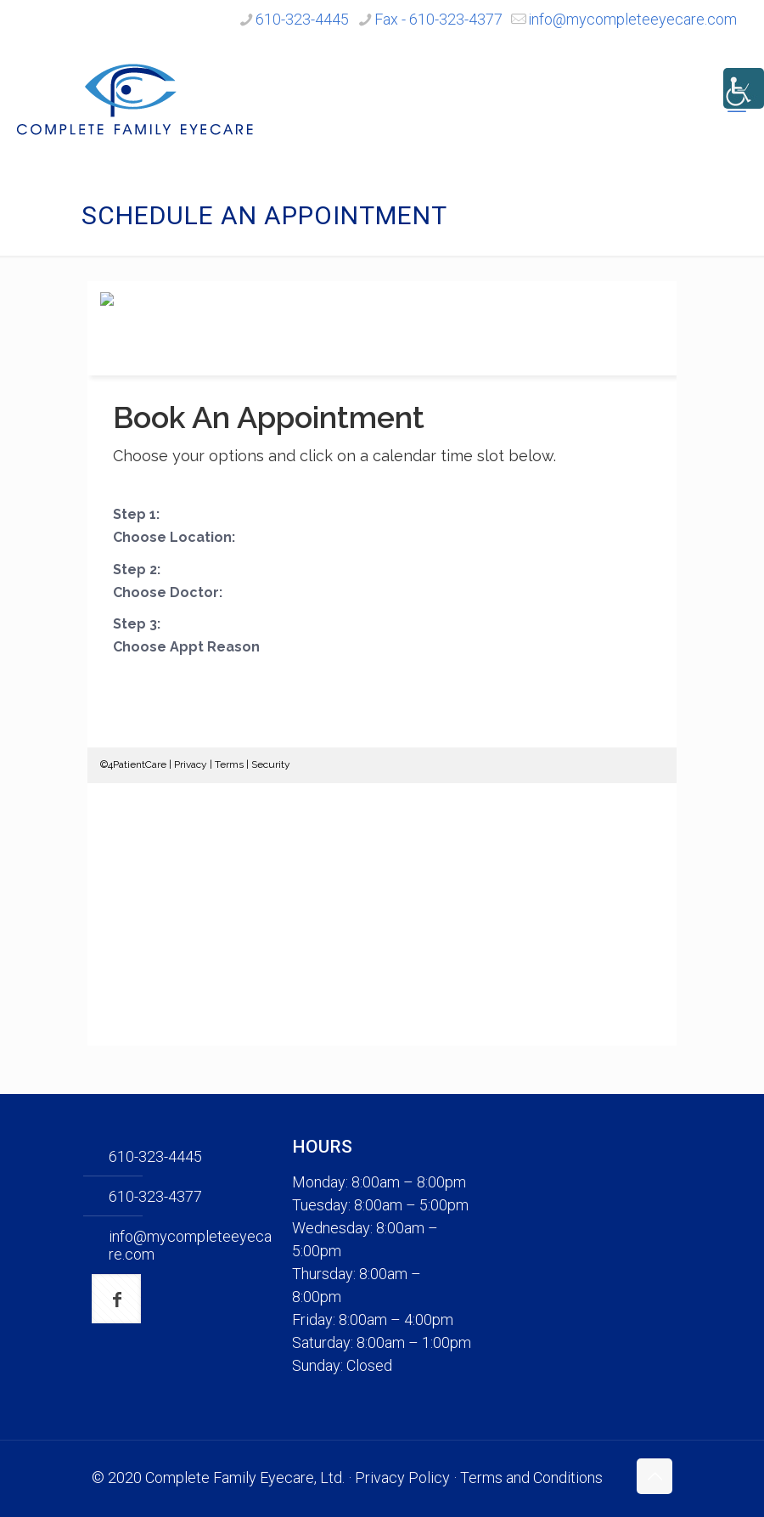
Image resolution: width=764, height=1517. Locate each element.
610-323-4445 (155, 1156)
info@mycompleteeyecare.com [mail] (632, 19)
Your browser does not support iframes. (382, 663)
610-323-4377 (155, 1196)
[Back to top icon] (654, 1476)
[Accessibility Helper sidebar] (743, 88)
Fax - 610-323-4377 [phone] (438, 19)
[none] (582, 1263)
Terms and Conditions (531, 1477)
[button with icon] (116, 1298)
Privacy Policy (402, 1477)
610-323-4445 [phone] (302, 19)
